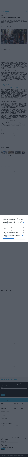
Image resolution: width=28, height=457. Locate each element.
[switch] (23, 227)
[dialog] (14, 228)
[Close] (26, 216)
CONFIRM (8, 238)
